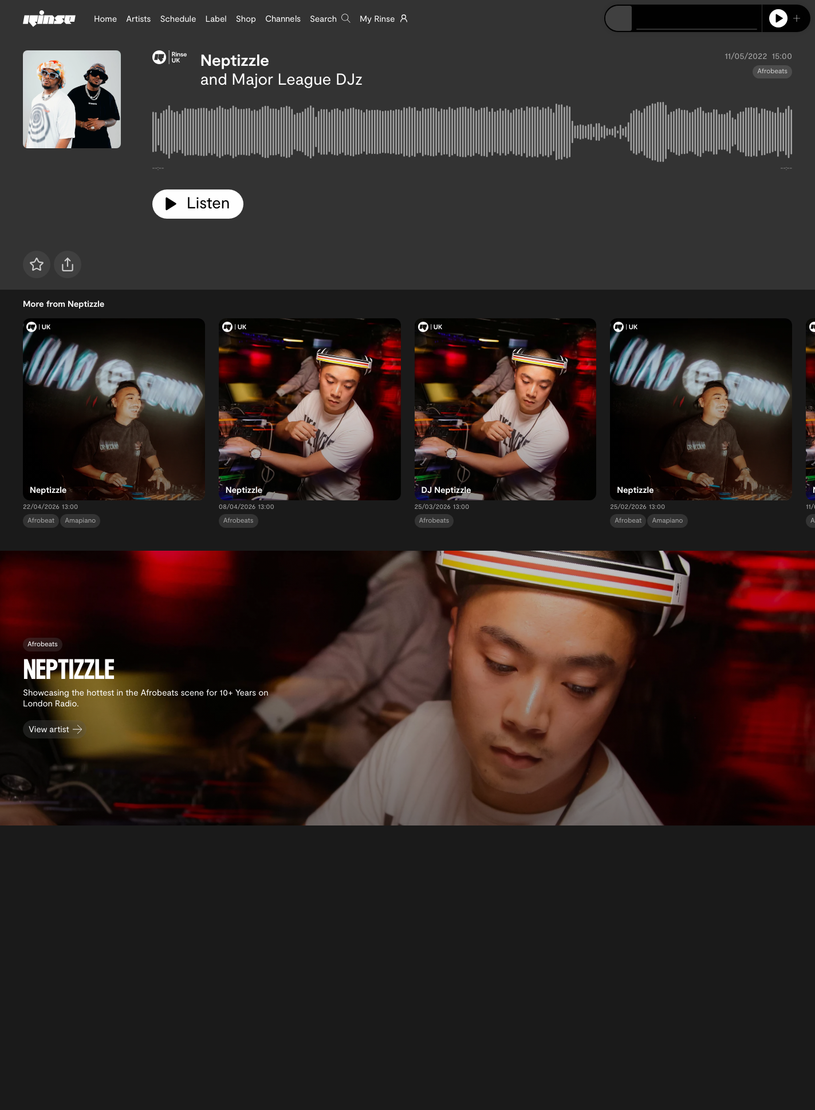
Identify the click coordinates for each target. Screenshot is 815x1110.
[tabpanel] (472, 134)
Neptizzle (234, 59)
